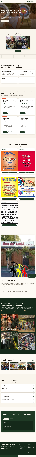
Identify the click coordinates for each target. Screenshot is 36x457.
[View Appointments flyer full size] (9, 213)
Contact (28, 452)
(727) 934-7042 (22, 449)
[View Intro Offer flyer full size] (9, 161)
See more (33, 360)
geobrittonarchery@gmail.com (23, 451)
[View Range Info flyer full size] (26, 187)
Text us (11, 419)
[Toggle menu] (34, 1)
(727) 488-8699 (6, 419)
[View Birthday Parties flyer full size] (9, 187)
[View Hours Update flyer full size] (26, 161)
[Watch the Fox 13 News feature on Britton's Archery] (18, 42)
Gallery (28, 451)
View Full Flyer (9, 172)
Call (2, 448)
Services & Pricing (29, 450)
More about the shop (4, 293)
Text (6, 448)
